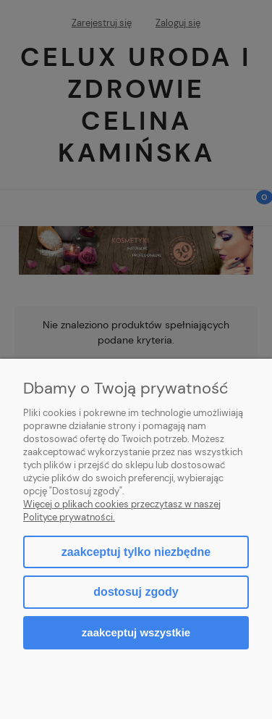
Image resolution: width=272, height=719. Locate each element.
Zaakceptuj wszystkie (136, 632)
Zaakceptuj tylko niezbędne (136, 552)
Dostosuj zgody (135, 592)
